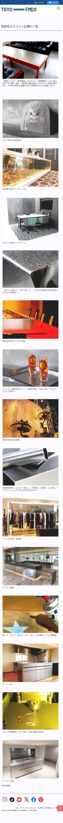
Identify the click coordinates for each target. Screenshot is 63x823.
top (35, 2)
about (41, 2)
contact (53, 2)
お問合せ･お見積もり (46, 808)
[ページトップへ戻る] (60, 808)
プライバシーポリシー (28, 808)
